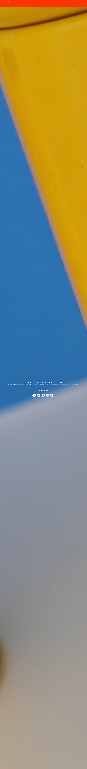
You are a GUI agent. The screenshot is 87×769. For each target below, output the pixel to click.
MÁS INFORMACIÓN (43, 390)
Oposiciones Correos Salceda (15, 2)
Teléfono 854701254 (68, 5)
